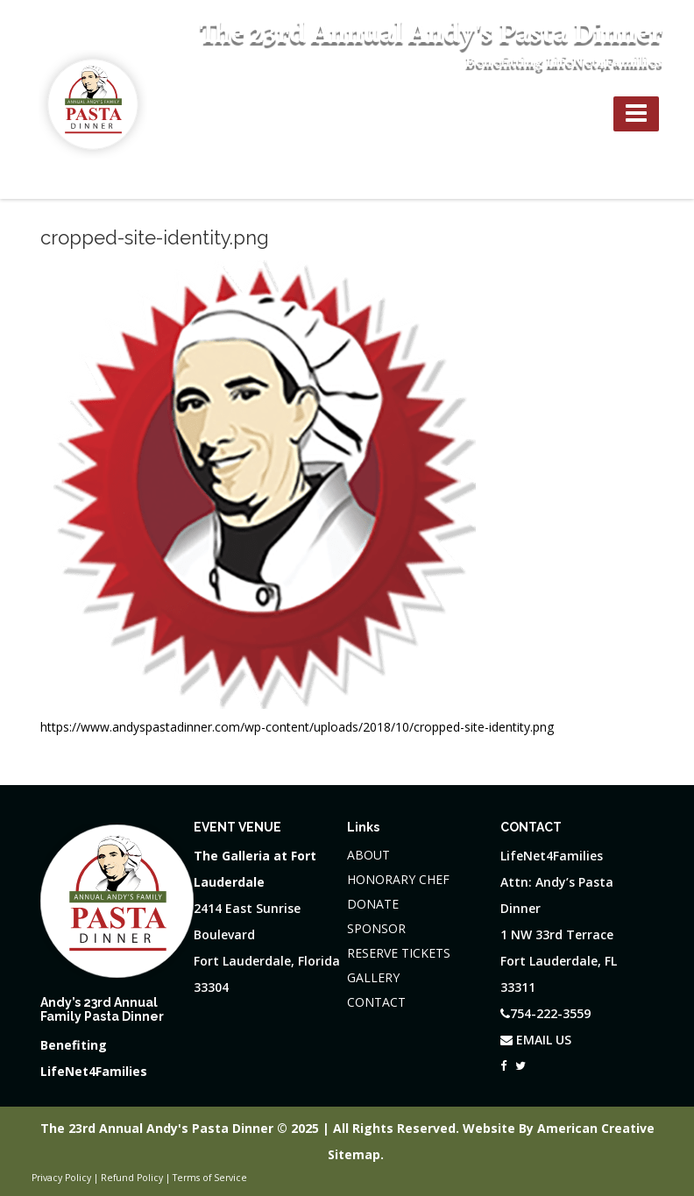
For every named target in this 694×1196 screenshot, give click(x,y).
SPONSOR (376, 928)
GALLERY (373, 977)
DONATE (373, 903)
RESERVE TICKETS (398, 953)
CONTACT (376, 1002)
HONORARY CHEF (398, 879)
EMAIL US (535, 1039)
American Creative (596, 1128)
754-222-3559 (546, 112)
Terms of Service (210, 1177)
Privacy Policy (61, 1177)
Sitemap (354, 1154)
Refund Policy (132, 1177)
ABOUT (368, 854)
